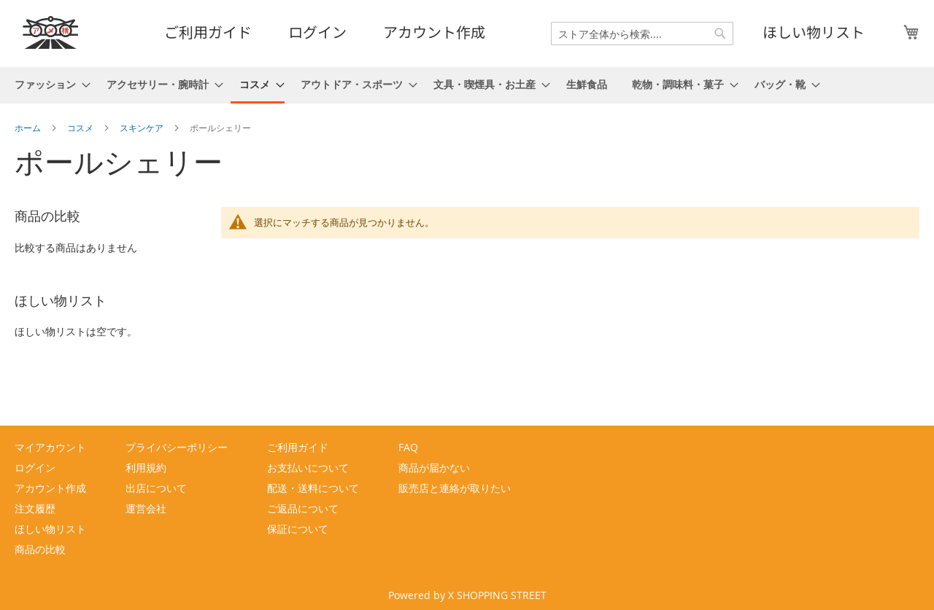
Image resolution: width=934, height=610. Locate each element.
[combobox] (642, 33)
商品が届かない (434, 467)
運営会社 (146, 508)
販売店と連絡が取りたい (454, 488)
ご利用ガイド (208, 31)
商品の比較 (40, 549)
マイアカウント (50, 447)
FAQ (408, 447)
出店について (156, 488)
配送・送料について (313, 488)
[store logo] (51, 32)
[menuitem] (48, 84)
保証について (297, 529)
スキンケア (143, 127)
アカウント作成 (434, 31)
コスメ (81, 127)
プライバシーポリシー (177, 447)
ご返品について (303, 508)
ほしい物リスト (814, 31)
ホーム (29, 127)
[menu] (467, 85)
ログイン (317, 31)
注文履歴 (35, 508)
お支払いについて (308, 467)
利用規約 (146, 467)
